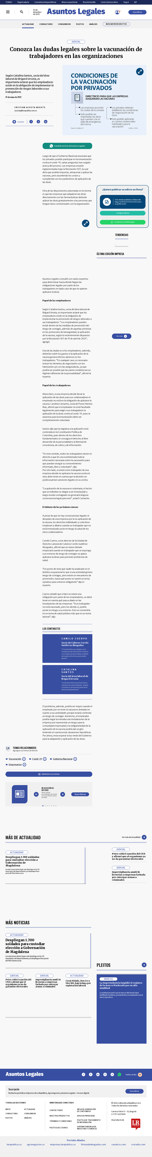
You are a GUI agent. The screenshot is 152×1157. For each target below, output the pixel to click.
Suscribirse (137, 12)
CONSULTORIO (46, 24)
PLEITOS (80, 24)
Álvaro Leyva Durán (69, 2)
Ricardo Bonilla (89, 2)
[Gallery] (49, 792)
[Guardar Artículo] (18, 122)
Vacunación (15, 759)
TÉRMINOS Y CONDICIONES (61, 1121)
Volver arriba (134, 1075)
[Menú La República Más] (7, 12)
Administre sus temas (49, 774)
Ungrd (126, 2)
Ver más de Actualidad (134, 837)
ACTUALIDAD (28, 24)
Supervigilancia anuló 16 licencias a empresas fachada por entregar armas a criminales (128, 876)
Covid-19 (37, 759)
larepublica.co (14, 1144)
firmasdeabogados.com (93, 1144)
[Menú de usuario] (117, 12)
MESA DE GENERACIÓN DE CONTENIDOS (86, 1110)
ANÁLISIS (93, 24)
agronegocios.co (36, 1144)
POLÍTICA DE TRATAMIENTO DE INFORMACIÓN (88, 1121)
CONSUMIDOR (64, 24)
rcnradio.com (138, 1144)
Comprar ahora (122, 213)
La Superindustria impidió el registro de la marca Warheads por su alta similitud (121, 985)
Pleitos (103, 965)
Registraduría (23, 2)
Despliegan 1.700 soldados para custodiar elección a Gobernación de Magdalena (22, 861)
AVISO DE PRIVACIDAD (86, 1116)
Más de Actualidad (23, 837)
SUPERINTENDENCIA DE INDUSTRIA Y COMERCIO (87, 1128)
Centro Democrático (109, 2)
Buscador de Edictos (116, 24)
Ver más (121, 336)
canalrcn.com (118, 1144)
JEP (135, 2)
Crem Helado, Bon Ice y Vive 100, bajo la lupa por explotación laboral (78, 983)
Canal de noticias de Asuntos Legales (67, 146)
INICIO (8, 1109)
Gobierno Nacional (62, 759)
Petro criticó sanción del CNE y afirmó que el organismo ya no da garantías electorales (128, 856)
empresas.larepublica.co (63, 1144)
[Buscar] (21, 12)
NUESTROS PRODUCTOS (60, 1116)
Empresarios (15, 764)
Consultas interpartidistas (45, 2)
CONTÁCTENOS (56, 1110)
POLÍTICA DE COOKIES (59, 1128)
